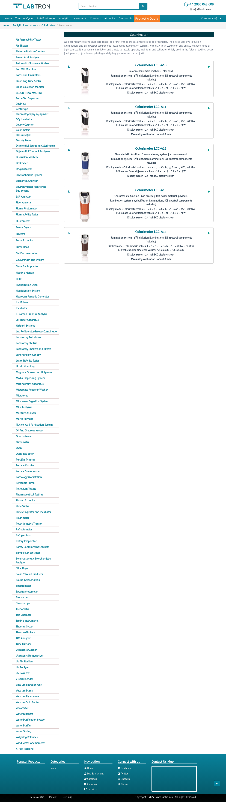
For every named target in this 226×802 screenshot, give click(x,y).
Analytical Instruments (73, 18)
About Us (109, 18)
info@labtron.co (201, 9)
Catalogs (95, 18)
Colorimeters (48, 25)
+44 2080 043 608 (201, 4)
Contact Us (125, 18)
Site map (67, 797)
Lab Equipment (46, 18)
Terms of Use (37, 797)
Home (8, 18)
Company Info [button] (211, 18)
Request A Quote (146, 18)
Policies (53, 797)
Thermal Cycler (24, 18)
